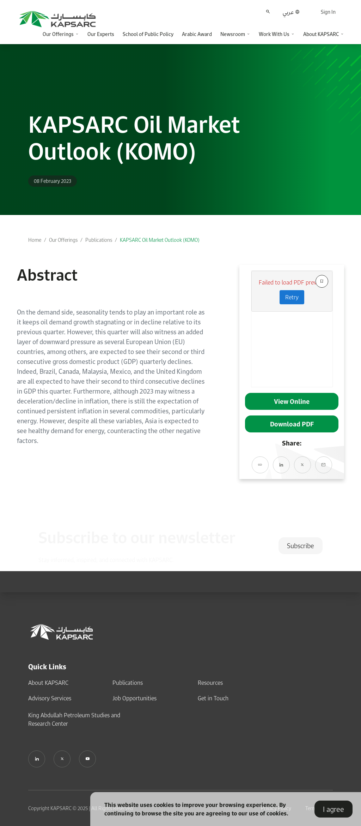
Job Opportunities (134, 698)
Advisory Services (49, 698)
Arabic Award (197, 34)
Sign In (328, 12)
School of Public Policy (148, 34)
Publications (98, 240)
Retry (292, 297)
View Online (292, 401)
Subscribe (300, 546)
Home (34, 240)
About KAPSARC (48, 682)
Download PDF (292, 424)
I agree (333, 809)
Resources (210, 682)
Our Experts (100, 34)
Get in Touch (213, 698)
